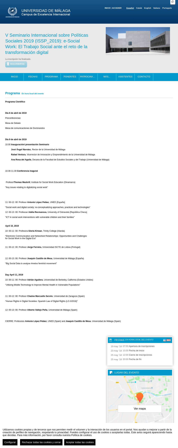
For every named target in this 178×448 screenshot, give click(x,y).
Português (167, 8)
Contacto (144, 76)
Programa (51, 76)
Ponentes (70, 76)
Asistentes (125, 76)
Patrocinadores (89, 76)
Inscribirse (17, 64)
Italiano (156, 8)
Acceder (116, 8)
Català (139, 8)
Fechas (33, 76)
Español (130, 8)
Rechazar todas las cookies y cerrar (41, 443)
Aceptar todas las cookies (80, 443)
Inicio (108, 8)
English (147, 8)
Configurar (10, 443)
